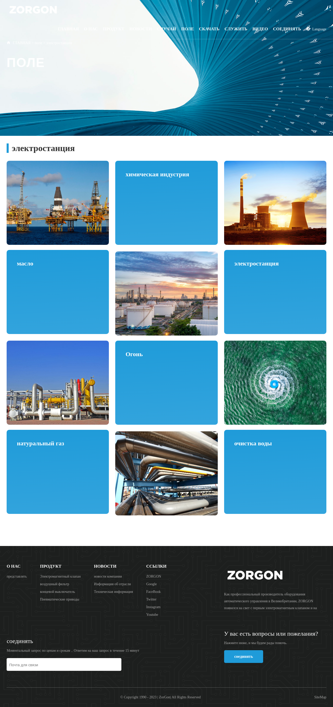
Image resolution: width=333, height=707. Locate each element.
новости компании (108, 576)
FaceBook (153, 592)
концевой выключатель (57, 592)
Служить (235, 28)
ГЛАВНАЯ (22, 43)
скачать (209, 28)
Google (151, 584)
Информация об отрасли (112, 584)
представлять (17, 576)
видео (260, 28)
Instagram (153, 607)
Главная (68, 28)
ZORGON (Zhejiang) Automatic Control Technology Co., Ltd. (46, 9)
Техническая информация (113, 592)
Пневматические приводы (59, 599)
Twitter (151, 599)
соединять (287, 28)
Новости (141, 28)
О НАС (91, 28)
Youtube (152, 615)
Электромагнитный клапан (60, 576)
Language (316, 29)
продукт (113, 28)
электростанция (59, 43)
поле (187, 28)
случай (166, 28)
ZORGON (153, 576)
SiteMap (320, 697)
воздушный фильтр (54, 584)
